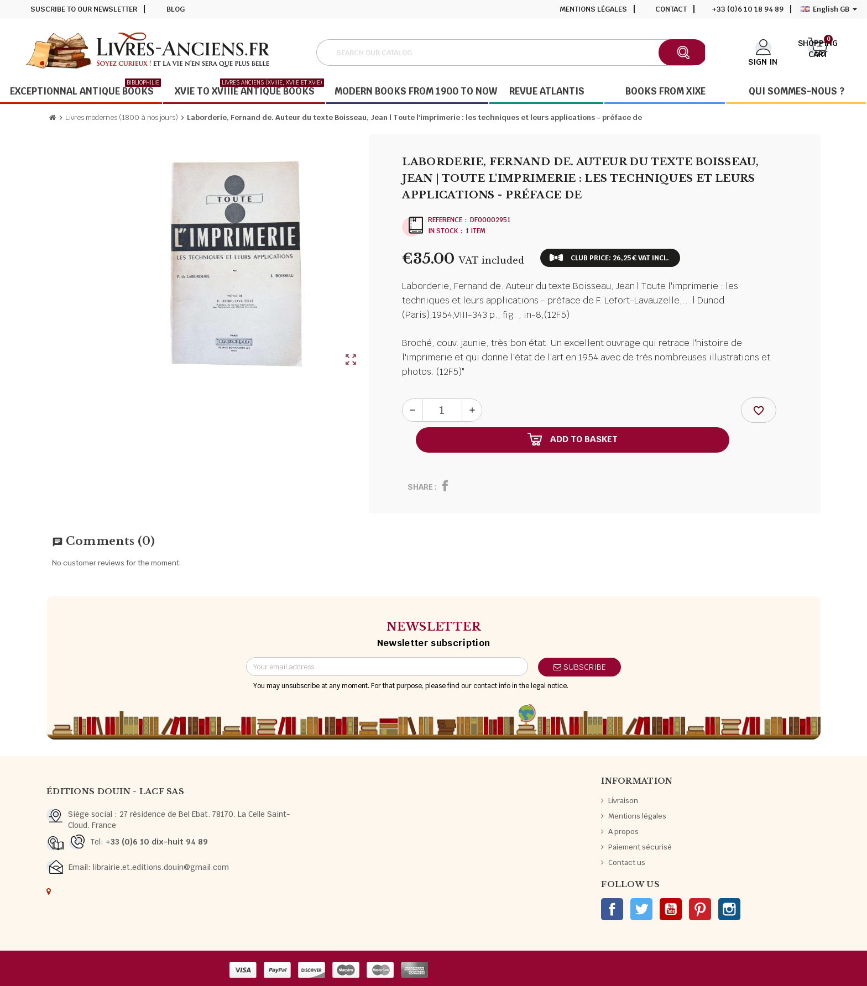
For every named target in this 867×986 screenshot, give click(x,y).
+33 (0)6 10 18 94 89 (748, 9)
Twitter (641, 909)
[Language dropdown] (828, 9)
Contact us (626, 862)
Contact (671, 9)
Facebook (612, 909)
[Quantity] (442, 410)
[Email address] (387, 666)
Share (420, 487)
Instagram (729, 909)
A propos (623, 831)
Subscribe (579, 667)
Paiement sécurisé (640, 847)
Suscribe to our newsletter (83, 9)
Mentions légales (593, 9)
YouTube (671, 909)
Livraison (623, 800)
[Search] (510, 52)
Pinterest (700, 909)
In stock (443, 231)
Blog (175, 9)
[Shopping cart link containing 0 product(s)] (818, 51)
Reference (445, 220)
